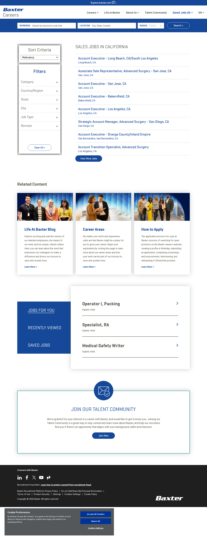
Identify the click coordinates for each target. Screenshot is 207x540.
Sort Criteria (39, 82)
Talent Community (156, 13)
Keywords (25, 58)
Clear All (38, 180)
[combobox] (113, 58)
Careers (91, 12)
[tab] (44, 343)
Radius (143, 58)
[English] (201, 12)
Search (177, 58)
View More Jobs (88, 191)
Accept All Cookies (95, 514)
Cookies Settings (95, 528)
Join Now (103, 468)
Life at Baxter (112, 12)
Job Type (27, 150)
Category (27, 114)
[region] (59, 521)
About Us (131, 12)
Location (85, 58)
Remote (26, 158)
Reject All (95, 521)
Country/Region (32, 123)
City (23, 141)
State (25, 132)
